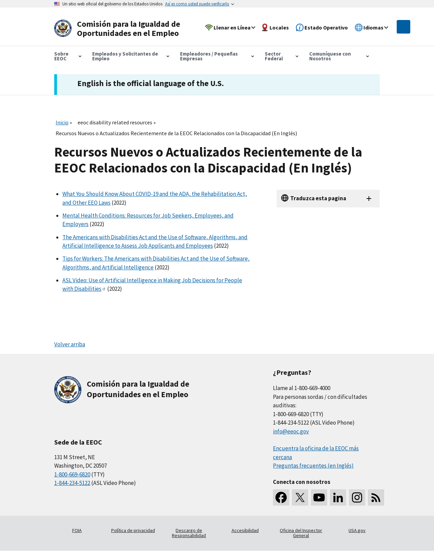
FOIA (77, 530)
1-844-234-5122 (72, 483)
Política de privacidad (133, 530)
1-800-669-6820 (72, 474)
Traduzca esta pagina (318, 198)
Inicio (62, 122)
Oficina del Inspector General (301, 533)
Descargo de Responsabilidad (189, 533)
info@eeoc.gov (291, 431)
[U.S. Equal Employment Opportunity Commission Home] (119, 28)
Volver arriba (69, 344)
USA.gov (357, 530)
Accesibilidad (245, 530)
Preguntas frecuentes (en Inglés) (313, 465)
